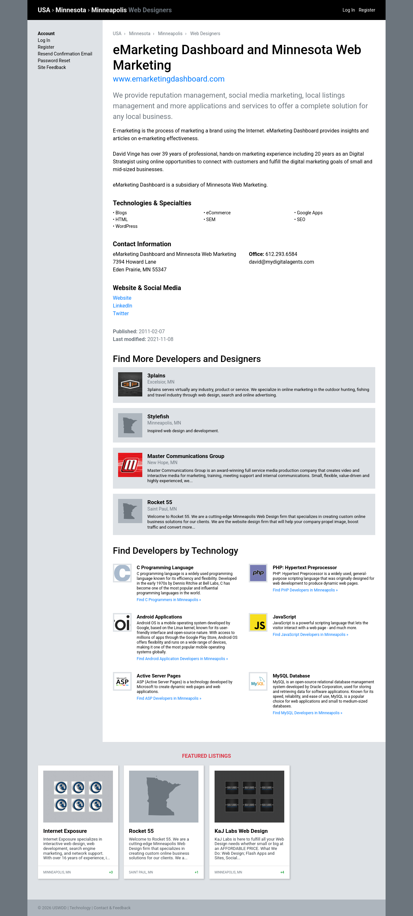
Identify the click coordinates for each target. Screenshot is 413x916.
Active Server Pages (159, 676)
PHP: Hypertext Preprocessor (305, 567)
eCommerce (218, 212)
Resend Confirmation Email (65, 53)
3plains (156, 375)
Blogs (121, 212)
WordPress (126, 226)
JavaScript (284, 617)
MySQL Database (291, 676)
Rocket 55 (159, 502)
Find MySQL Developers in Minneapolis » (307, 713)
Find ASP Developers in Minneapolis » (169, 698)
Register (367, 10)
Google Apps (310, 212)
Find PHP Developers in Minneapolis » (305, 590)
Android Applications (159, 617)
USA (45, 10)
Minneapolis (131, 10)
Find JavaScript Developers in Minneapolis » (310, 634)
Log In (349, 10)
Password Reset (54, 60)
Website (122, 298)
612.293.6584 (281, 254)
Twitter (121, 313)
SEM (211, 219)
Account (46, 33)
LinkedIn (122, 306)
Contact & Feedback (112, 907)
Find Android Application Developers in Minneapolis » (182, 659)
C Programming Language (165, 567)
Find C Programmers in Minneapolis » (169, 600)
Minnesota (71, 10)
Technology (80, 907)
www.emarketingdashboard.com (169, 78)
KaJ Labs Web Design (241, 831)
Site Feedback (52, 67)
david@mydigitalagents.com (281, 262)
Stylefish (158, 416)
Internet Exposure (65, 831)
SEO (301, 219)
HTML (122, 219)
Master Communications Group (185, 456)
